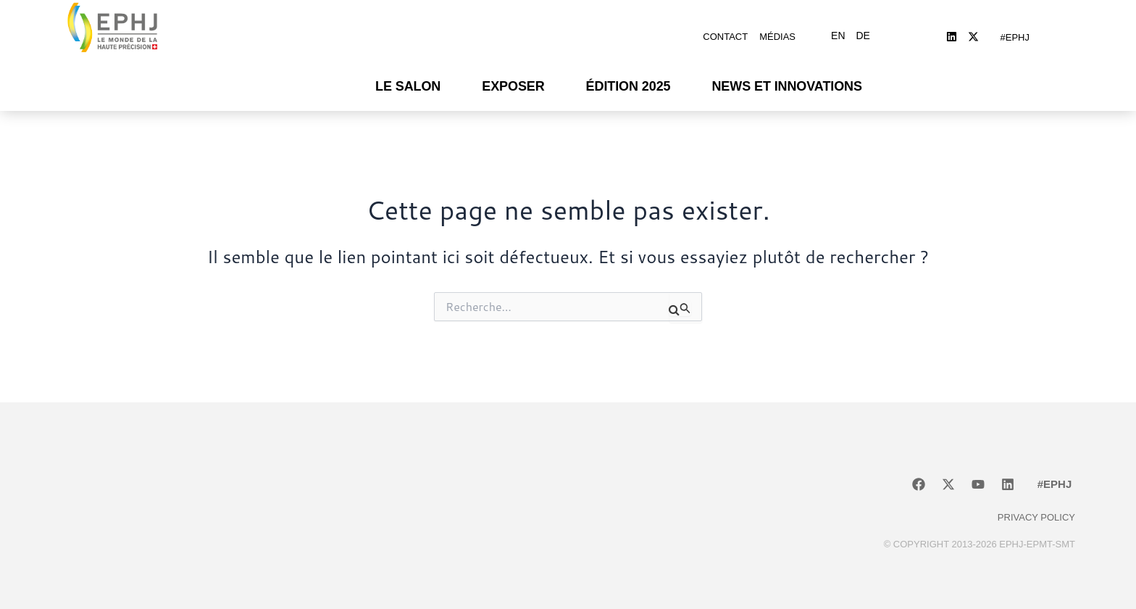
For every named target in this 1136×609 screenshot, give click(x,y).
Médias (777, 30)
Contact (725, 30)
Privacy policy (1036, 506)
